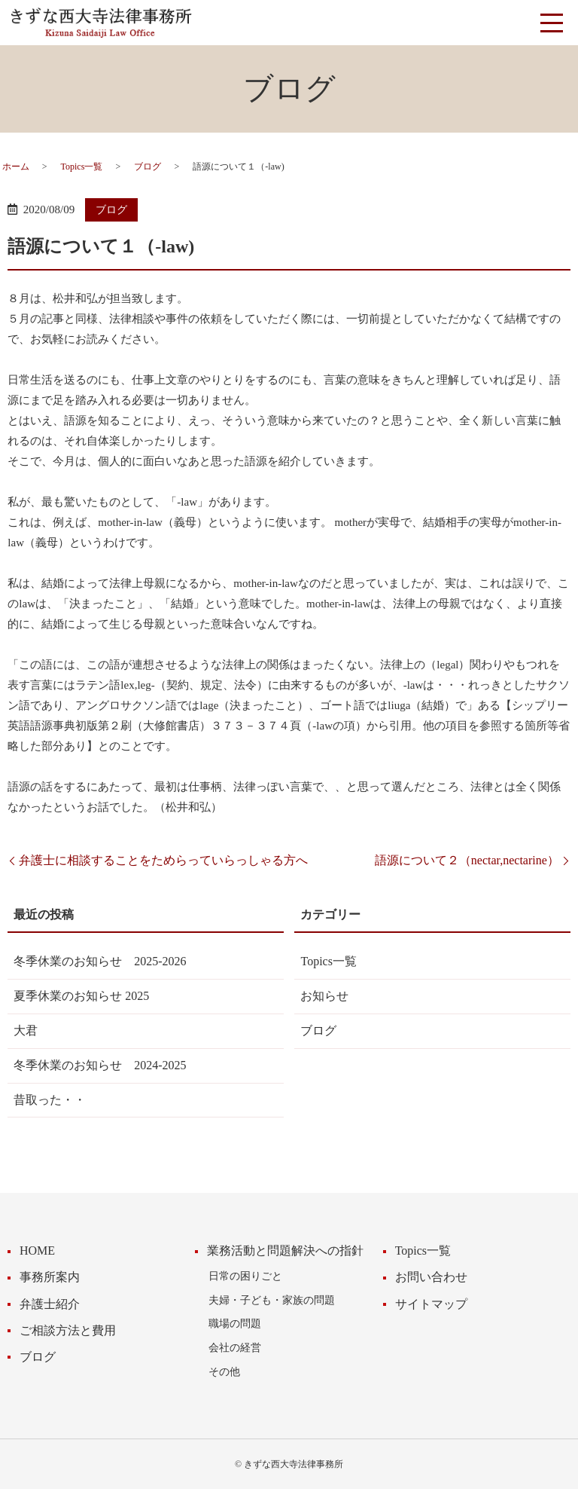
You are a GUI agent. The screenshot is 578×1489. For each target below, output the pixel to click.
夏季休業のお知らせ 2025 (81, 995)
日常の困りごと (245, 1276)
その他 (224, 1371)
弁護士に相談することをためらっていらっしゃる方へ (163, 860)
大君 (26, 1030)
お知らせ (324, 995)
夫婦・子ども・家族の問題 (271, 1300)
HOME (37, 1250)
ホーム (15, 166)
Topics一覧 (82, 166)
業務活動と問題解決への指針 (285, 1250)
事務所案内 (50, 1276)
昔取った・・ (50, 1099)
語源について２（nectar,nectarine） (467, 860)
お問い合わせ (431, 1276)
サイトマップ (431, 1304)
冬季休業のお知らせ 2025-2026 (100, 961)
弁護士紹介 (50, 1304)
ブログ (147, 166)
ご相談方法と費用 (68, 1330)
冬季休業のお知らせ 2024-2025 (100, 1065)
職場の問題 (234, 1323)
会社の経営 (234, 1347)
